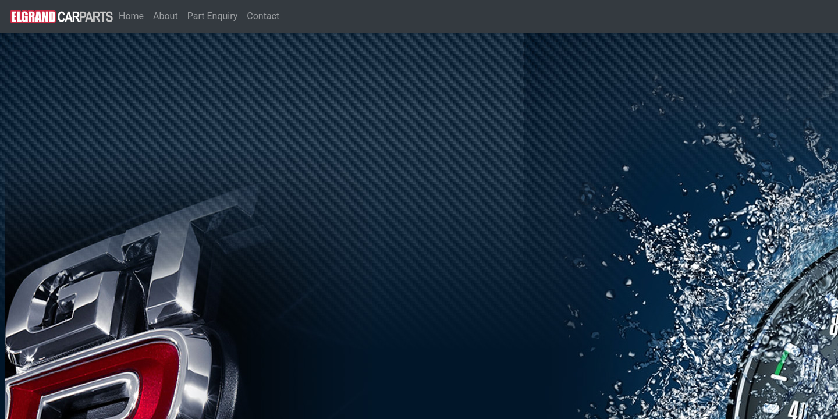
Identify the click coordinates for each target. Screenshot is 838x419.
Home (133, 15)
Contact (263, 16)
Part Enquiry (212, 16)
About (165, 16)
